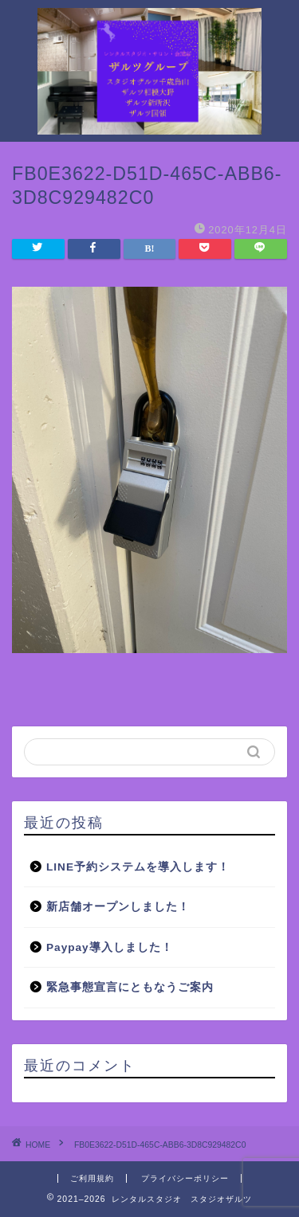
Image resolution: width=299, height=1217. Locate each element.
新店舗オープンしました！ (118, 907)
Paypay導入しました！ (109, 947)
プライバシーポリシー (185, 1178)
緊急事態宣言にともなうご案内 (130, 987)
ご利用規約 (92, 1178)
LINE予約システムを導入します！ (138, 867)
